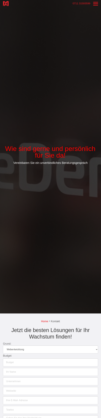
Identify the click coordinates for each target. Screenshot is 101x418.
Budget (7, 355)
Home (44, 321)
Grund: (7, 343)
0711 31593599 (81, 3)
